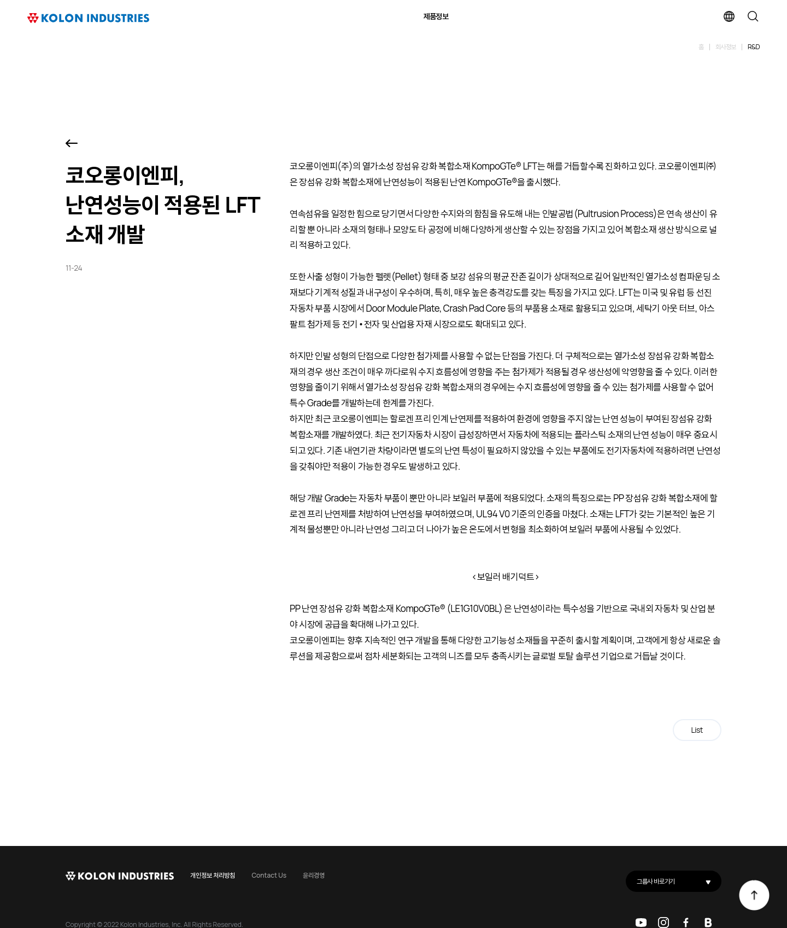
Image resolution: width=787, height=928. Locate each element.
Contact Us (268, 875)
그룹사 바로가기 (679, 881)
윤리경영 (314, 875)
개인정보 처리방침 (212, 875)
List (697, 730)
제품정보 (436, 16)
